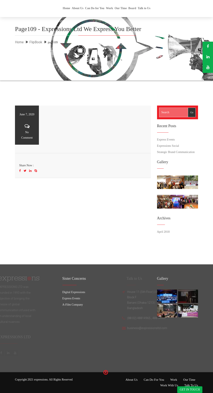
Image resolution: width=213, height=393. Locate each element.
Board (132, 8)
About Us (77, 8)
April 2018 (163, 231)
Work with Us (169, 385)
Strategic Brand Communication (176, 152)
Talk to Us (144, 8)
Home (66, 8)
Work (109, 8)
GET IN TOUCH (190, 389)
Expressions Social (168, 145)
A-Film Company (72, 304)
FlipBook (35, 42)
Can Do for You (94, 8)
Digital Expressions (73, 292)
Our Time (121, 8)
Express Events (166, 139)
